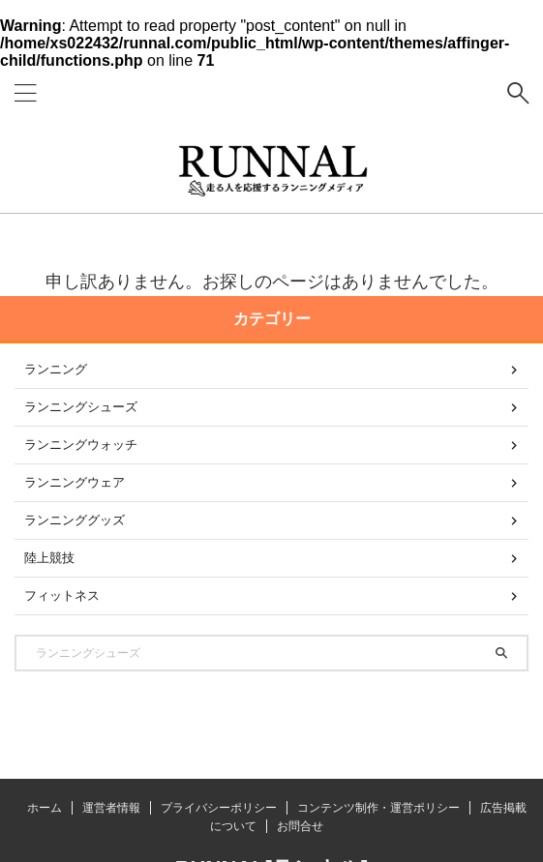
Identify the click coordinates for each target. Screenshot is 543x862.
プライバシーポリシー (219, 808)
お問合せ (300, 826)
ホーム (44, 808)
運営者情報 (111, 808)
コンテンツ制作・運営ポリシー (378, 808)
